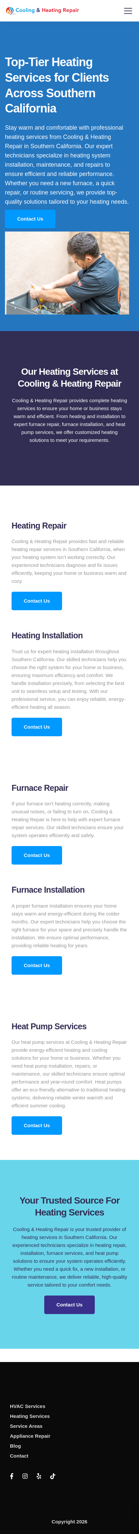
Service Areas (26, 1426)
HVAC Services (27, 1406)
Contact (19, 1456)
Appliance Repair (30, 1436)
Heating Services (30, 1416)
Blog (15, 1446)
